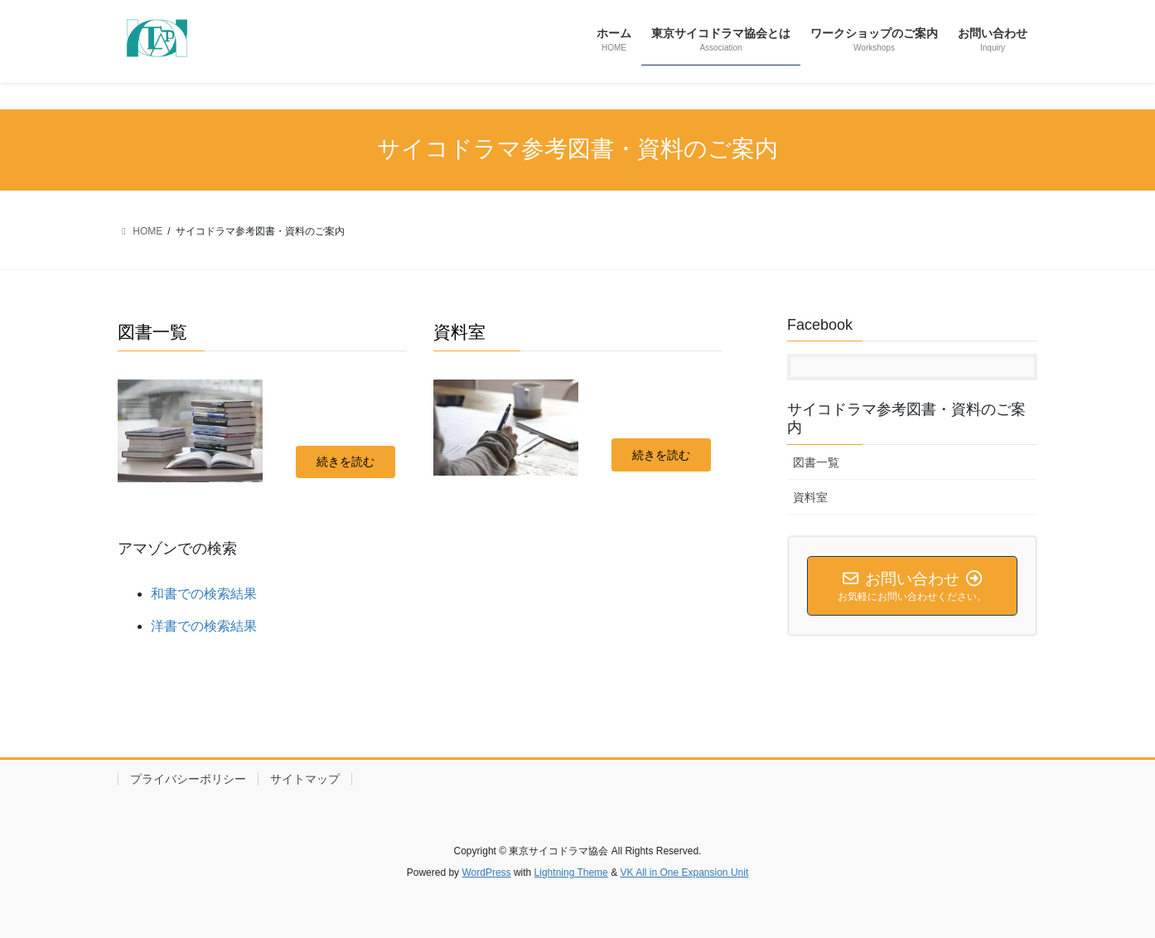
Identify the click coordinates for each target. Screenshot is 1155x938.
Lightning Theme (571, 872)
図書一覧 (816, 462)
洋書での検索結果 (204, 626)
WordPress (486, 872)
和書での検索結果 (204, 594)
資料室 (810, 497)
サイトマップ (305, 779)
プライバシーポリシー (188, 779)
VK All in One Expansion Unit (684, 872)
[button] (345, 462)
